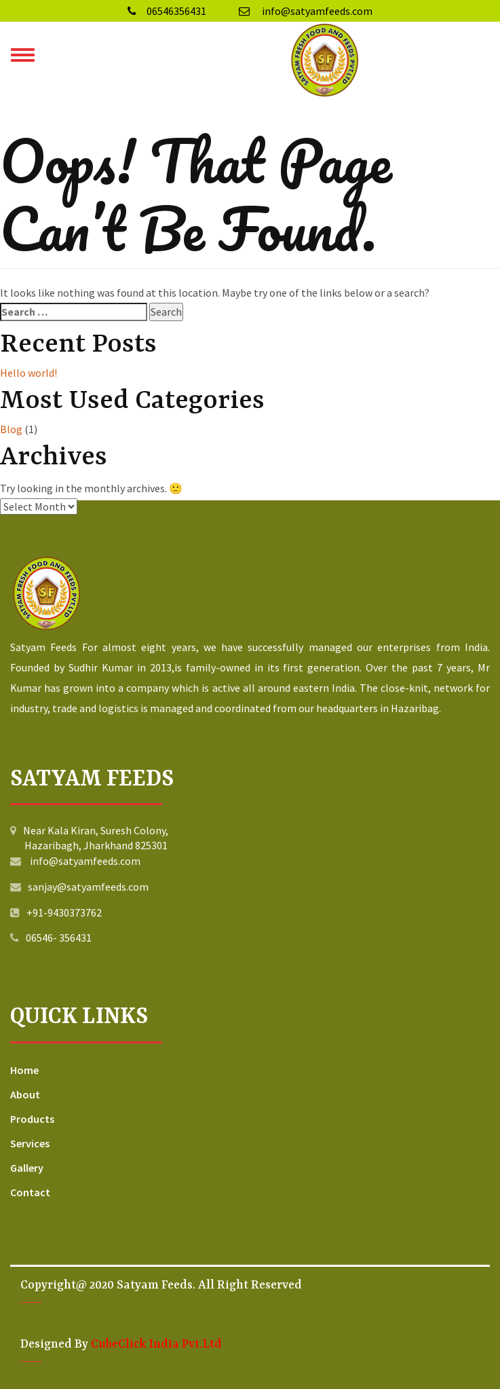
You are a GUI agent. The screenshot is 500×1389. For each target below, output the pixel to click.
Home (24, 1070)
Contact (30, 1192)
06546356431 (167, 11)
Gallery (26, 1167)
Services (30, 1143)
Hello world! (28, 372)
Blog (11, 429)
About (25, 1094)
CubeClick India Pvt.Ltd (156, 1344)
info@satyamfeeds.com (305, 11)
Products (32, 1119)
